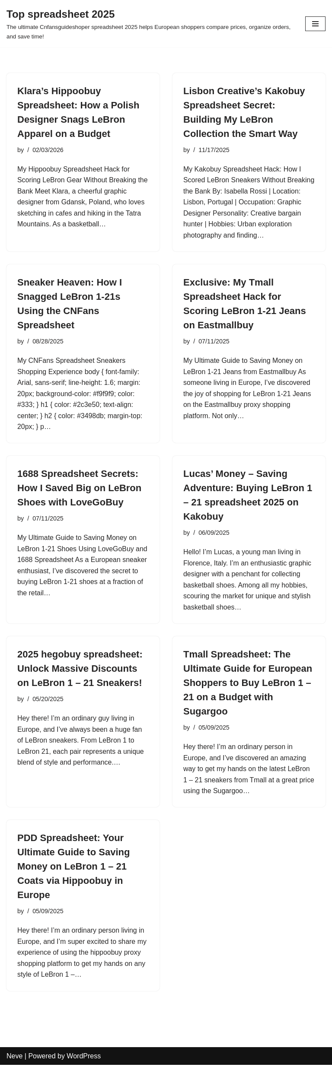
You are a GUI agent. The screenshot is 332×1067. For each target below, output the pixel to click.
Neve (14, 1057)
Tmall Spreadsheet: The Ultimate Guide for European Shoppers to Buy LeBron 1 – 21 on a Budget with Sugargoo (247, 684)
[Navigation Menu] (315, 23)
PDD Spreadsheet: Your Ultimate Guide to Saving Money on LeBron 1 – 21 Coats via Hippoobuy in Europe (73, 868)
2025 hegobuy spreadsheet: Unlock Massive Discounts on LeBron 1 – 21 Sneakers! (80, 669)
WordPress (84, 1057)
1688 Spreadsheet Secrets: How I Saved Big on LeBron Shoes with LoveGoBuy (79, 488)
